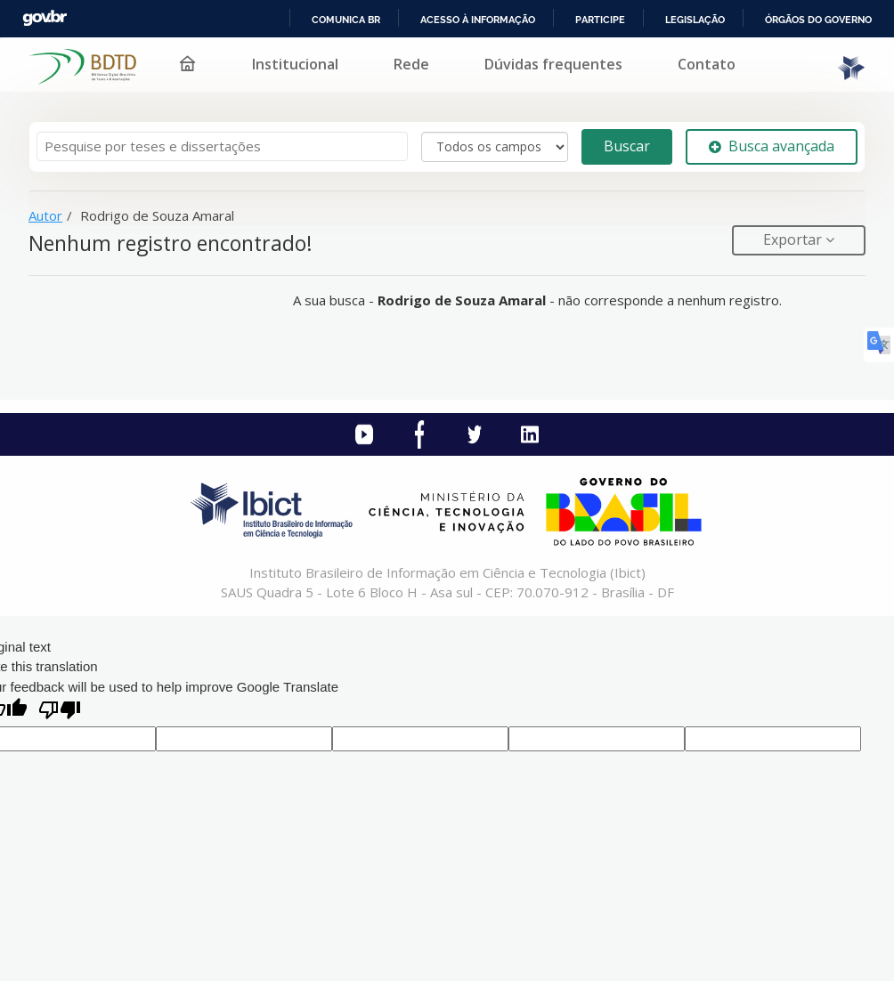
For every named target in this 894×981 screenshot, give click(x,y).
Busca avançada (771, 146)
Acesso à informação (477, 19)
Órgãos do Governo (818, 19)
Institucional (295, 64)
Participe (600, 19)
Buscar (627, 146)
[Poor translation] (59, 711)
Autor (45, 215)
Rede (411, 64)
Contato (707, 64)
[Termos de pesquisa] (222, 146)
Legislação (695, 19)
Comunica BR (346, 19)
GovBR (44, 18)
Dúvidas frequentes (553, 64)
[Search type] (494, 147)
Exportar (794, 239)
